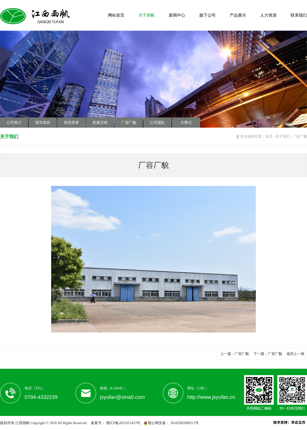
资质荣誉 (71, 123)
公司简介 (14, 123)
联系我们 (299, 15)
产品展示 (238, 15)
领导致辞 (42, 123)
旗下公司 (207, 15)
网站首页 (116, 15)
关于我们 (282, 136)
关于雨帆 (146, 15)
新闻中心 (177, 15)
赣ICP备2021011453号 (122, 423)
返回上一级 (295, 354)
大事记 (186, 123)
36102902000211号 (184, 423)
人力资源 (268, 15)
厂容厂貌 (128, 123)
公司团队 (157, 123)
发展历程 (100, 123)
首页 (268, 136)
